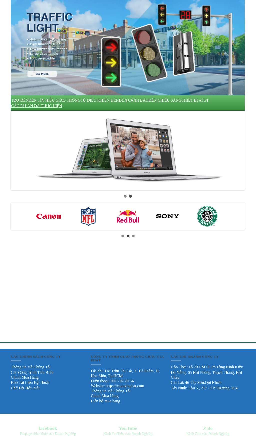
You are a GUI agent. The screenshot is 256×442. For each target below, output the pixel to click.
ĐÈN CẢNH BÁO (133, 100)
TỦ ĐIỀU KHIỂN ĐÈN (100, 100)
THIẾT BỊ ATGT (195, 100)
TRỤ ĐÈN (19, 100)
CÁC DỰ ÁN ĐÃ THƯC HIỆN (36, 106)
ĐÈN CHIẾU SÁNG (165, 100)
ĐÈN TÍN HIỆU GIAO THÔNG (54, 100)
